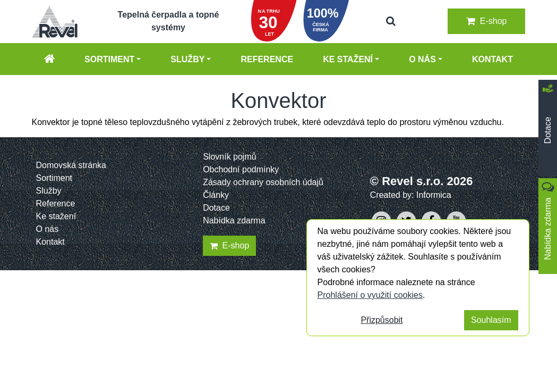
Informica (433, 194)
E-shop (486, 21)
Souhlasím (491, 319)
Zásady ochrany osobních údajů (263, 182)
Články (216, 194)
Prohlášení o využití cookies (370, 294)
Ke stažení (348, 59)
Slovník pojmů (229, 156)
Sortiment (109, 59)
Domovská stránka (71, 165)
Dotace (216, 207)
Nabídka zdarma (234, 220)
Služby (187, 59)
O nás (422, 59)
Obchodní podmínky (241, 169)
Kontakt (492, 59)
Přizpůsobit (381, 319)
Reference (267, 59)
